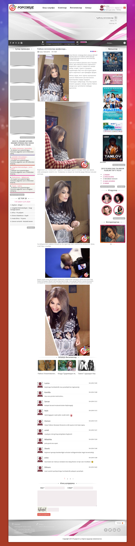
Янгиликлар (76, 8)
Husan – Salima (17, 186)
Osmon (47, 421)
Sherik (47, 448)
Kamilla (47, 392)
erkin (46, 458)
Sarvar (47, 401)
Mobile (73, 44)
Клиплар (62, 8)
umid (46, 430)
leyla (46, 410)
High (68, 44)
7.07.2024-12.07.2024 (22, 202)
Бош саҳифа (49, 8)
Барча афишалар (119, 165)
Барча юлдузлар (119, 218)
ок (124, 8)
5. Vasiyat (106, 183)
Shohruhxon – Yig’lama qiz (20, 177)
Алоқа (88, 8)
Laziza (47, 383)
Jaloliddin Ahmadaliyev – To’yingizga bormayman (19, 158)
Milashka (48, 439)
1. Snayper (106, 174)
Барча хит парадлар (107, 186)
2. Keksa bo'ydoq (108, 176)
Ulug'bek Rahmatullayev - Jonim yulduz (21, 168)
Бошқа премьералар (27, 137)
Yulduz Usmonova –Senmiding (22, 148)
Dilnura (47, 467)
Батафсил (121, 186)
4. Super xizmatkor (109, 181)
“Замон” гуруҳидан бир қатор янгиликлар (94, 373)
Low (65, 44)
